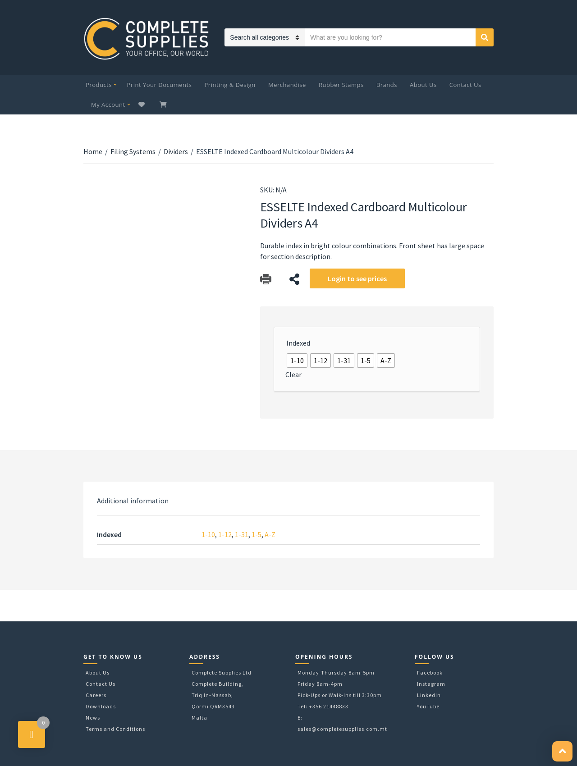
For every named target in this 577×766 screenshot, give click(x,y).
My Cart (164, 104)
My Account (108, 104)
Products (99, 85)
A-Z (270, 534)
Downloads (101, 706)
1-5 (256, 534)
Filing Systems (133, 151)
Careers (96, 695)
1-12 (225, 534)
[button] (562, 751)
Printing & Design (230, 85)
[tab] (133, 500)
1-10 (208, 534)
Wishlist (142, 104)
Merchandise (287, 85)
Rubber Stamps (341, 85)
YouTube (428, 706)
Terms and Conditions (115, 728)
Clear (293, 374)
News (93, 717)
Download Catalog (265, 279)
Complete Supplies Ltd (222, 672)
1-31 (241, 534)
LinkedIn (429, 695)
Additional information (133, 500)
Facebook (430, 672)
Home (92, 151)
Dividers (176, 151)
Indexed (298, 342)
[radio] (297, 360)
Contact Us (465, 85)
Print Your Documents (159, 85)
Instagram (431, 683)
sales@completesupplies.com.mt (342, 728)
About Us (423, 85)
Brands (386, 85)
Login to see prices (357, 278)
